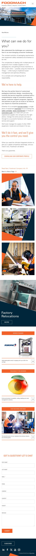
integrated (18, 108)
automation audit (7, 113)
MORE (6, 322)
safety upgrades (7, 111)
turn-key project (23, 106)
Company (4, 491)
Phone (3, 484)
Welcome (7, 32)
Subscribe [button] (8, 543)
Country (4, 498)
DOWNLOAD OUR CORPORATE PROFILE (16, 156)
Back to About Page (8, 171)
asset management (19, 111)
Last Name (5, 469)
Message (4, 513)
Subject (4, 505)
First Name (5, 462)
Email (3, 476)
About (3, 32)
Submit (7, 531)
